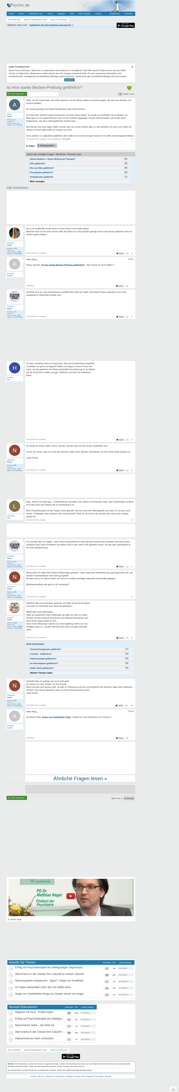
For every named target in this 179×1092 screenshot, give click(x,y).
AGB (83, 1076)
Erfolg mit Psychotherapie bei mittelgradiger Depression (49, 967)
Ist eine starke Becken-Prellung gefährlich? (44, 87)
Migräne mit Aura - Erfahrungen (34, 1012)
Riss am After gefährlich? (42, 168)
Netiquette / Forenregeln (95, 1076)
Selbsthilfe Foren (36, 14)
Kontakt (33, 1076)
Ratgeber (61, 14)
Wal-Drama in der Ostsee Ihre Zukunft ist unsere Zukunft (49, 974)
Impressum (49, 1076)
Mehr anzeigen (37, 181)
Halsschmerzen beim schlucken (34, 1038)
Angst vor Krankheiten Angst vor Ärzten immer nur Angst (49, 993)
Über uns (41, 1076)
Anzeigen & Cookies (72, 1076)
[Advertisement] (80, 757)
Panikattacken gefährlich (42, 177)
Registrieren (115, 14)
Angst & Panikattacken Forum (35, 1050)
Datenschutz (59, 1076)
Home (11, 14)
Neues (21, 14)
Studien (98, 14)
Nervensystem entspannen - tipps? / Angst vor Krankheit (49, 980)
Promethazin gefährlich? (41, 172)
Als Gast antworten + (17, 94)
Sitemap (108, 1076)
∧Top (173, 1089)
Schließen (69, 80)
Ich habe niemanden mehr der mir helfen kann (43, 987)
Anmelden (128, 14)
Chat (72, 14)
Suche (50, 14)
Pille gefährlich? (37, 163)
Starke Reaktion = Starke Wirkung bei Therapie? (52, 159)
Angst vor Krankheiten (58, 1050)
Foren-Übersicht (14, 1050)
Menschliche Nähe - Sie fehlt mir (35, 1025)
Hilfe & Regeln (84, 14)
